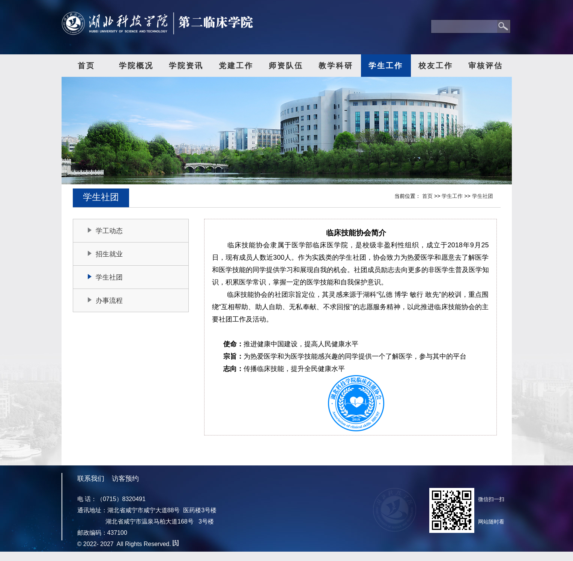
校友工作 (435, 65)
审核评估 (485, 65)
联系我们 (90, 478)
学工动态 (109, 231)
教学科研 (336, 65)
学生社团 (482, 196)
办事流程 (109, 300)
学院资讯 (186, 65)
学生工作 (385, 65)
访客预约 (125, 478)
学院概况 (136, 65)
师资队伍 (286, 65)
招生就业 (109, 254)
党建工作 (236, 65)
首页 (86, 65)
